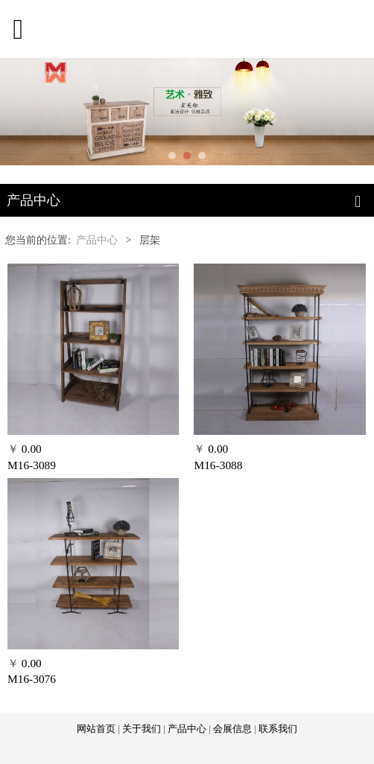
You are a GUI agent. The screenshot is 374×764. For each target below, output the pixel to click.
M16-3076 (31, 678)
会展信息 (232, 729)
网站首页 (96, 729)
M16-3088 (218, 465)
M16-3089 (31, 465)
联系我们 (278, 729)
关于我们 (141, 729)
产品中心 (97, 240)
